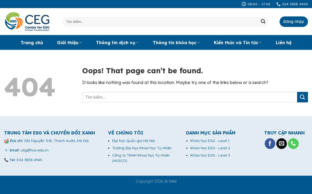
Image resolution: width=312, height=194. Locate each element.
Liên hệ (283, 42)
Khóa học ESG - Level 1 (210, 140)
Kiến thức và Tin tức (238, 42)
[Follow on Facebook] (270, 143)
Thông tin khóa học (176, 42)
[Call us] (293, 143)
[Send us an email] (281, 143)
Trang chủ (32, 42)
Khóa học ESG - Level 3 (210, 155)
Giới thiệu (69, 42)
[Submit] (263, 21)
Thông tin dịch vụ (117, 42)
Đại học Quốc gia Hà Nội (133, 140)
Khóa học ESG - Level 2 (210, 148)
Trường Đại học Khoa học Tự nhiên (142, 148)
